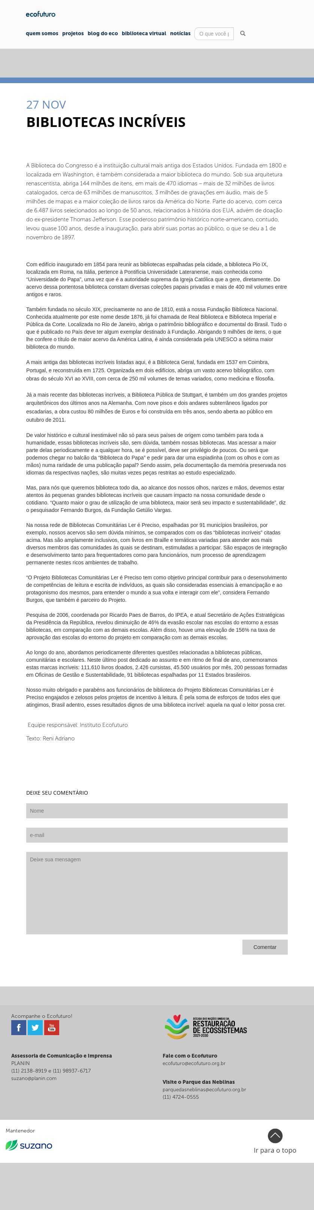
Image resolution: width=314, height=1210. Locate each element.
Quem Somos (42, 33)
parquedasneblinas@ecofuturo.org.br (204, 1089)
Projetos (73, 33)
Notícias (180, 33)
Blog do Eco (103, 33)
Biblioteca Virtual (144, 33)
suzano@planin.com (34, 1078)
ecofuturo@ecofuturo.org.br (194, 1063)
